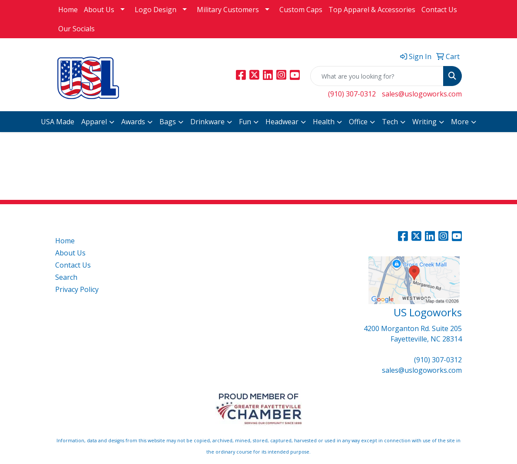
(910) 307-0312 (352, 94)
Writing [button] (424, 121)
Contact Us (439, 9)
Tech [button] (390, 121)
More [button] (460, 121)
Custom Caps (300, 9)
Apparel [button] (94, 121)
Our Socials (76, 28)
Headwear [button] (281, 121)
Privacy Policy (77, 289)
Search (66, 277)
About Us (99, 9)
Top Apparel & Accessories (371, 9)
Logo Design (155, 9)
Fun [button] (245, 121)
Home (68, 9)
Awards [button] (133, 121)
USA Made (57, 121)
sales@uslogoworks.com (422, 94)
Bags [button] (167, 121)
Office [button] (358, 121)
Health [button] (324, 121)
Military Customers (228, 9)
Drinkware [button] (207, 121)
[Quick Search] (377, 76)
